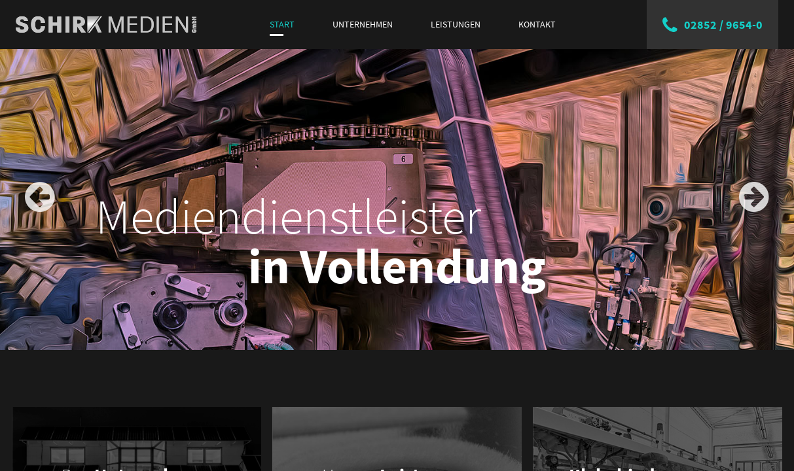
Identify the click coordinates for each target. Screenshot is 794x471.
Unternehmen (363, 24)
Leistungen (455, 24)
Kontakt (537, 24)
